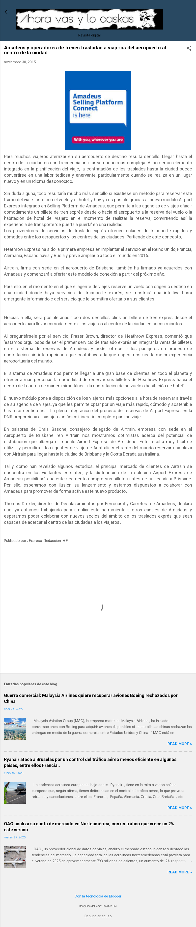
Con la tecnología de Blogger (98, 896)
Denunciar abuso (98, 916)
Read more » (180, 744)
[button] (189, 48)
